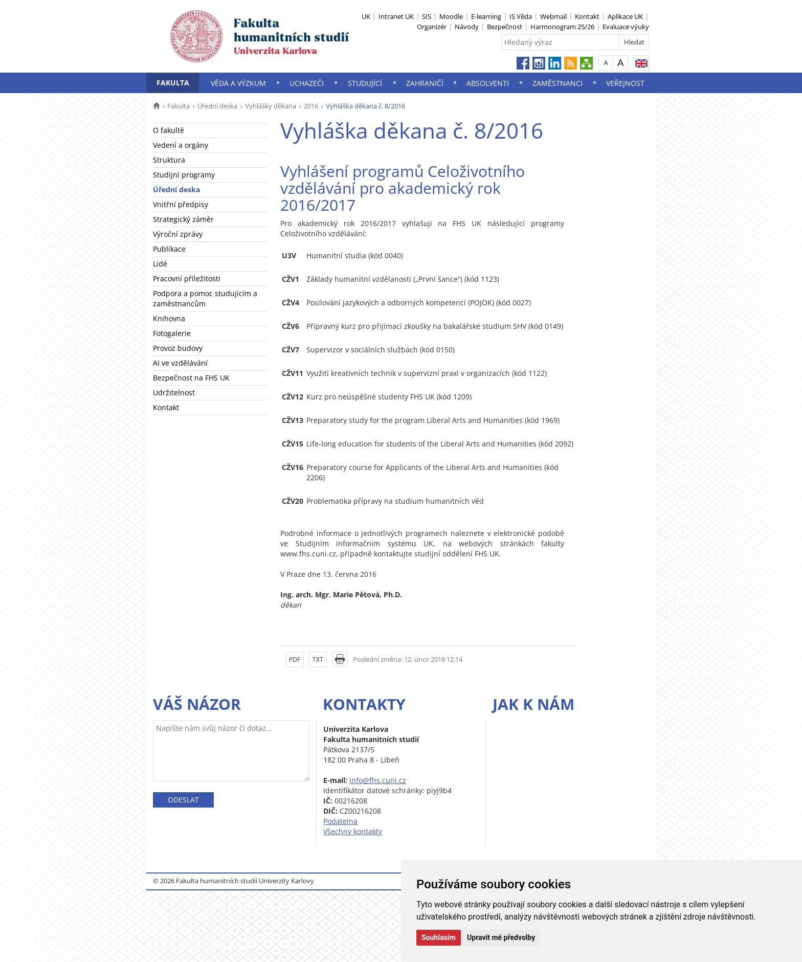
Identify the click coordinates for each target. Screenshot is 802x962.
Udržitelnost (174, 392)
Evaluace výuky (626, 26)
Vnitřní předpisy (180, 204)
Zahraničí (424, 83)
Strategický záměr (183, 219)
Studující (365, 83)
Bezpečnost (504, 26)
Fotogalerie (172, 333)
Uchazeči (306, 83)
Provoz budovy (178, 348)
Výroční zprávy (178, 234)
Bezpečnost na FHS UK (191, 378)
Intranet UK (396, 16)
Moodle (451, 16)
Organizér (432, 26)
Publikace (169, 249)
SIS (426, 16)
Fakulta (173, 82)
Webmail (553, 16)
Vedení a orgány (180, 145)
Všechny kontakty (352, 831)
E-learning (486, 16)
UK (366, 16)
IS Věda (520, 16)
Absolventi (487, 83)
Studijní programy (184, 175)
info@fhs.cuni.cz (377, 780)
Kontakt (587, 16)
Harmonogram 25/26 (562, 26)
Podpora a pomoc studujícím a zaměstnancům (205, 298)
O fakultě (168, 130)
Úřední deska (217, 105)
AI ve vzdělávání (180, 363)
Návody (467, 26)
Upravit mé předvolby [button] (501, 937)
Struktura (169, 160)
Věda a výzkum (238, 83)
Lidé (160, 264)
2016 (311, 105)
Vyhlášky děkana (270, 105)
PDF (294, 659)
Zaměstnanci (557, 83)
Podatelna (340, 821)
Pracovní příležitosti (186, 278)
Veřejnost (625, 83)
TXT (318, 659)
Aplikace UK (625, 16)
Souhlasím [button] (438, 937)
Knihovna (169, 318)
